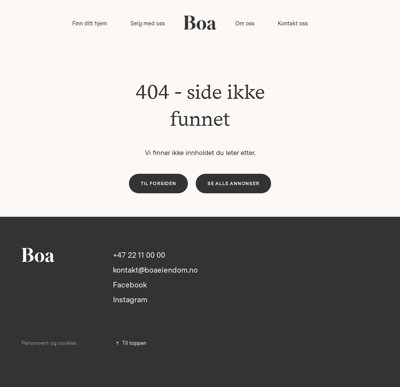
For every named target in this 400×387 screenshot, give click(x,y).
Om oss (244, 23)
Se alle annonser (233, 183)
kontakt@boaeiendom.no (155, 270)
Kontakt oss (293, 23)
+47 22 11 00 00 (139, 255)
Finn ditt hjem (89, 23)
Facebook (130, 284)
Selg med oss (147, 23)
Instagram (130, 299)
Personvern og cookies (49, 343)
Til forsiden (158, 183)
